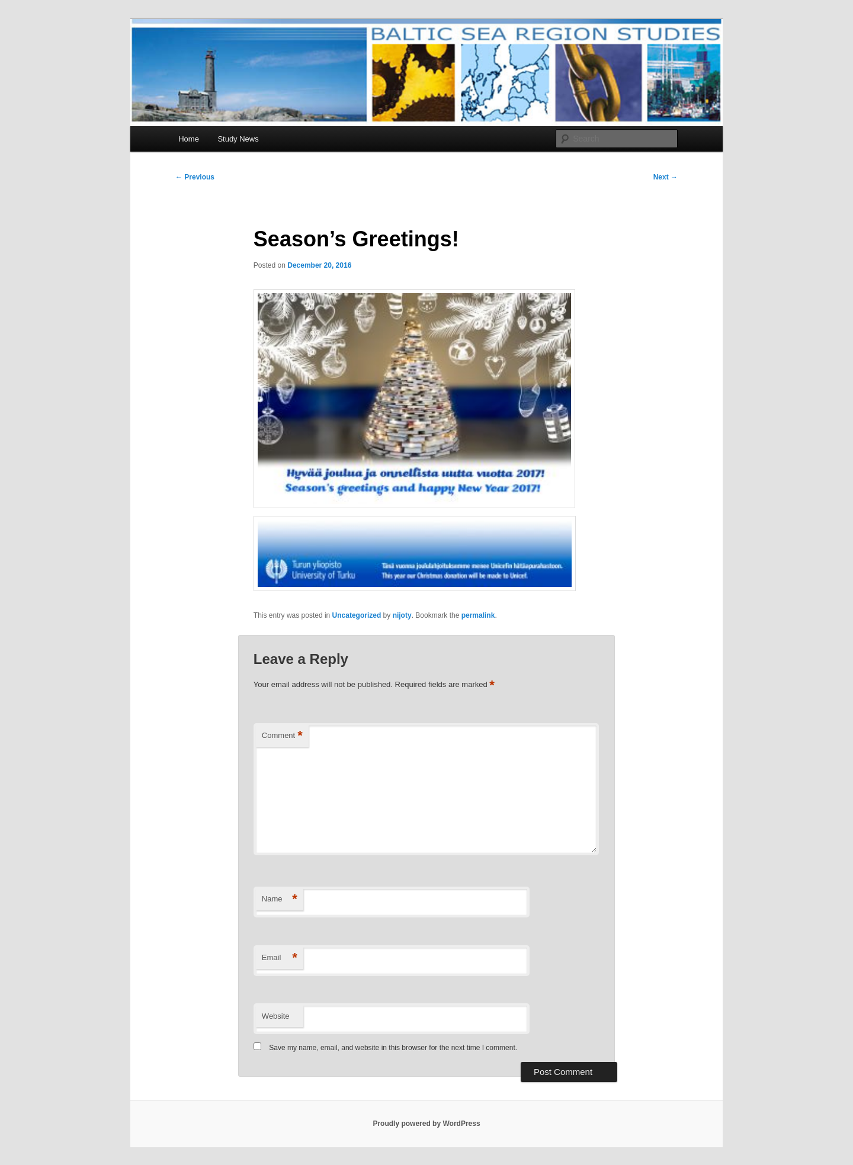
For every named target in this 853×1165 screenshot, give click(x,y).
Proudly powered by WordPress (426, 1123)
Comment (282, 735)
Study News (237, 138)
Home (188, 138)
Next (665, 177)
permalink (478, 615)
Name (279, 899)
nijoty (402, 615)
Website (276, 1016)
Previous (194, 177)
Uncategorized (356, 615)
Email (279, 958)
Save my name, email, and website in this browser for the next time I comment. (393, 1048)
